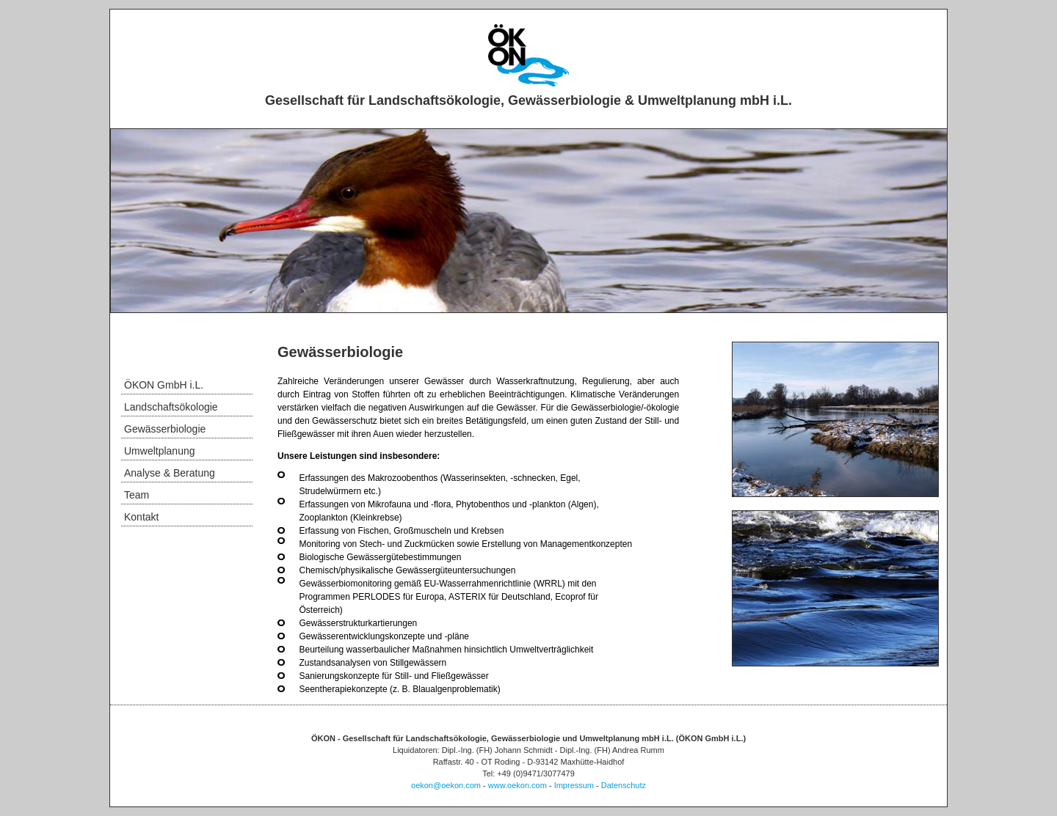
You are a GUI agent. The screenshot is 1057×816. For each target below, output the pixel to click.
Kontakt (141, 517)
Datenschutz (623, 785)
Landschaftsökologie (171, 407)
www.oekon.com (517, 785)
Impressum (574, 785)
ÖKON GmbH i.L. (163, 385)
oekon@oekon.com (446, 785)
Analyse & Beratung (169, 473)
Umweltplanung (159, 451)
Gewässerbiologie (165, 429)
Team (136, 495)
